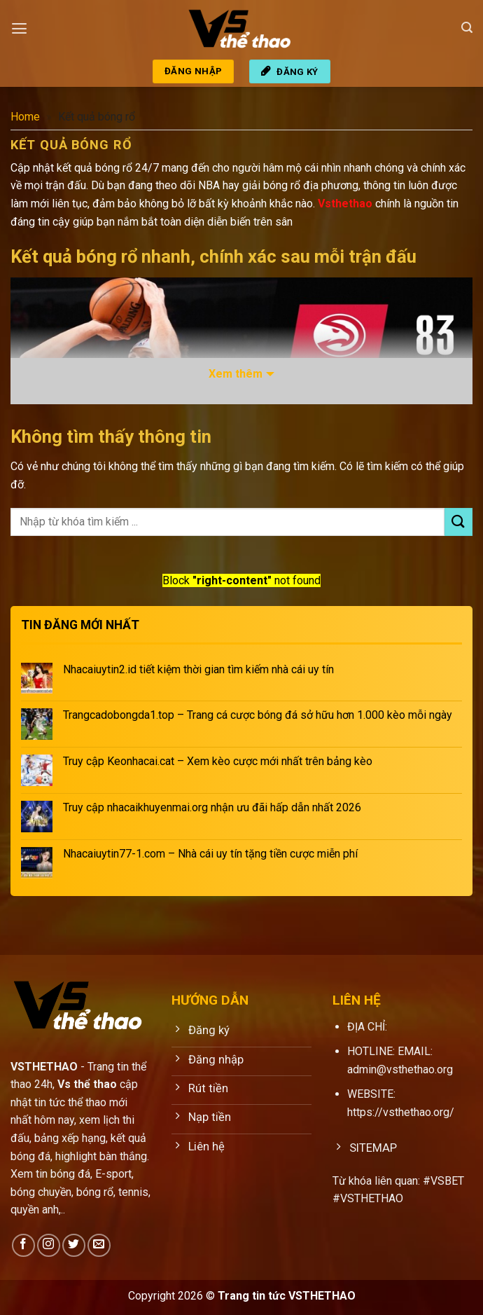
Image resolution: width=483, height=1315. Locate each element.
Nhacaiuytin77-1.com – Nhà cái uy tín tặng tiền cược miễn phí (210, 853)
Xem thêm (235, 373)
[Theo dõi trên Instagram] (48, 1245)
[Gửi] (458, 521)
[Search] (467, 28)
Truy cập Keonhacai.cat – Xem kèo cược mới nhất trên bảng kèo (217, 761)
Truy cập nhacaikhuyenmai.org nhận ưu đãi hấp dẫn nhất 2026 (212, 807)
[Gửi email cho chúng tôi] (99, 1245)
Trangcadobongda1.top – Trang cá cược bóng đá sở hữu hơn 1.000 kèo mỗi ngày (257, 715)
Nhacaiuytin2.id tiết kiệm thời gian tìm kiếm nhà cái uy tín (198, 669)
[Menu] (18, 28)
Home (25, 116)
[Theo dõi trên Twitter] (73, 1245)
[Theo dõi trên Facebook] (23, 1245)
